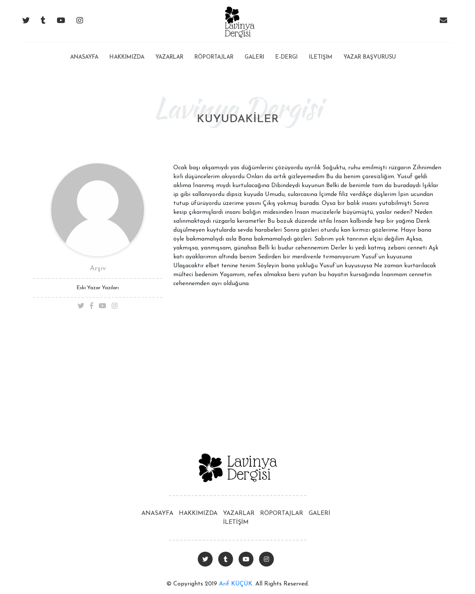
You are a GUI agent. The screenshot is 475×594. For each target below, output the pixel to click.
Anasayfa (84, 51)
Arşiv (98, 268)
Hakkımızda (126, 57)
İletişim (320, 57)
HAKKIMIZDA (198, 513)
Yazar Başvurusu (370, 57)
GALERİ (319, 513)
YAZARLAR (239, 513)
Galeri (254, 57)
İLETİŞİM (236, 522)
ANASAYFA (157, 513)
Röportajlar (213, 57)
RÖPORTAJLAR (281, 513)
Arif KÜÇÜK (235, 584)
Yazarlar (169, 57)
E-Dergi (286, 57)
